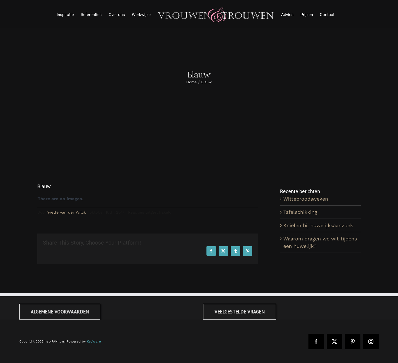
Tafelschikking (300, 212)
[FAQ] (239, 312)
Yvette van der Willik (66, 212)
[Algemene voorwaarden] (59, 312)
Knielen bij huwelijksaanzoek (318, 225)
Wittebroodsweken (305, 199)
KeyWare (94, 341)
